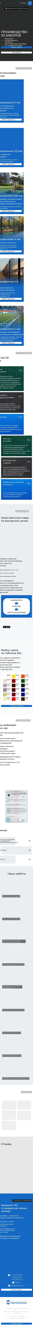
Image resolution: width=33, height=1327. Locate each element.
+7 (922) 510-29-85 (16, 1275)
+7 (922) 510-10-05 (16, 1277)
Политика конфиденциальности (16, 1308)
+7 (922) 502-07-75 (16, 1279)
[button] (16, 47)
